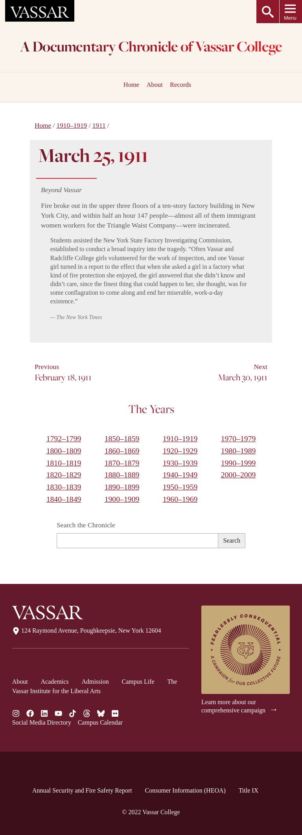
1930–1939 (180, 463)
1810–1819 (63, 463)
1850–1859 (122, 438)
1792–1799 (63, 438)
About (154, 84)
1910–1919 (72, 125)
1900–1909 (122, 499)
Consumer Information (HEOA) (185, 790)
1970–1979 (238, 438)
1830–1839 (63, 487)
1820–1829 (63, 474)
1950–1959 (180, 487)
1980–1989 (238, 450)
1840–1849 (63, 499)
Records (180, 84)
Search (231, 540)
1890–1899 (122, 487)
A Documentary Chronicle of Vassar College (151, 48)
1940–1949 (180, 474)
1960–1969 (180, 499)
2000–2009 (238, 474)
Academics (55, 681)
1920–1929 (180, 450)
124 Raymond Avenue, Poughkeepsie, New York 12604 (86, 630)
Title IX (249, 790)
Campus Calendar (100, 722)
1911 (99, 125)
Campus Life (138, 681)
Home (43, 125)
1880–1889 (122, 474)
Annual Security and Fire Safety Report (82, 790)
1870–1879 (122, 463)
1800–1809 (63, 450)
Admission (95, 681)
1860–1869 (122, 450)
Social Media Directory (41, 722)
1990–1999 (238, 463)
